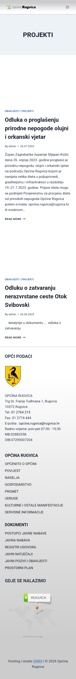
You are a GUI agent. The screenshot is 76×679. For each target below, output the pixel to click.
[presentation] (38, 84)
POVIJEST (12, 471)
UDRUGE (11, 498)
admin (12, 146)
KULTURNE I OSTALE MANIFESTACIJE (34, 505)
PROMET (12, 491)
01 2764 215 (20, 412)
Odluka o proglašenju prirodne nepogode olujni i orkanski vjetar (37, 128)
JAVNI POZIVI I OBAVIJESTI (26, 561)
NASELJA (12, 478)
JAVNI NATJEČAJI (19, 554)
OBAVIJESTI (12, 111)
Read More (15, 219)
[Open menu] (67, 7)
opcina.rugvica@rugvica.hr (39, 423)
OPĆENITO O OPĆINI (20, 464)
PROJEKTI (28, 111)
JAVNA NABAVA (17, 540)
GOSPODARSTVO (18, 484)
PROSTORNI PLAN (19, 568)
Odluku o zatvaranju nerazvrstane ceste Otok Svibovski (36, 296)
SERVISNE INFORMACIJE (24, 512)
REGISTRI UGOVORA (20, 547)
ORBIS (37, 661)
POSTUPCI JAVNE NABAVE (26, 533)
